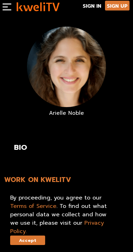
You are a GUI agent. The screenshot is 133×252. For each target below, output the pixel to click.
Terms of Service (33, 206)
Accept (27, 240)
